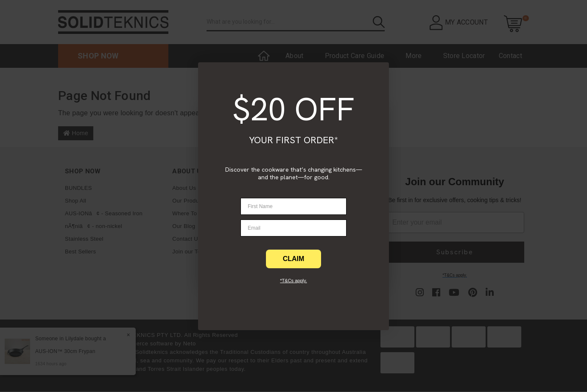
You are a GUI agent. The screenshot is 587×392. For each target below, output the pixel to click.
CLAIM (294, 258)
